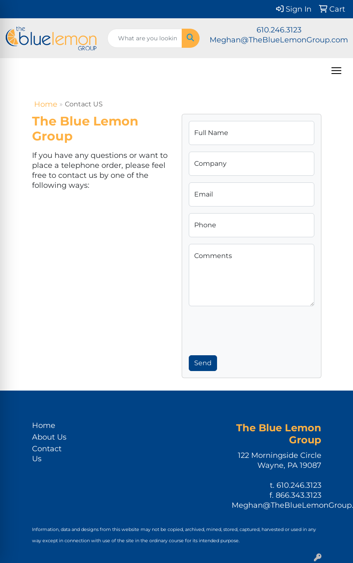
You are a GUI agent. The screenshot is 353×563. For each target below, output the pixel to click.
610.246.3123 (279, 29)
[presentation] (252, 329)
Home (45, 104)
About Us (49, 437)
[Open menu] (336, 70)
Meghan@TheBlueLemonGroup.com (279, 39)
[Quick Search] (144, 38)
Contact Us (47, 453)
